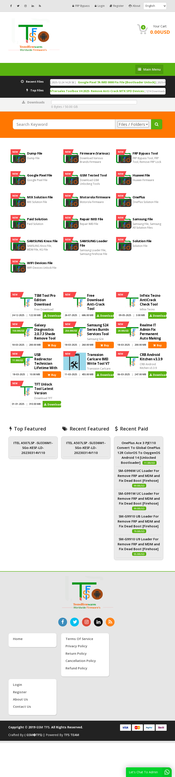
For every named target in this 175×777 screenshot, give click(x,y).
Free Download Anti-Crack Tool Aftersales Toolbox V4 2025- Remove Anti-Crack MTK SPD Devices (88, 91)
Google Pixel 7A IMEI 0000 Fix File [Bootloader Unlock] (132, 82)
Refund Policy (76, 668)
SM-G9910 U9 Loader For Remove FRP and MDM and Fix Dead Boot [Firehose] (139, 544)
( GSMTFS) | (35, 735)
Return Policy (76, 653)
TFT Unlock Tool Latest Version (43, 388)
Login (100, 5)
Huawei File (141, 175)
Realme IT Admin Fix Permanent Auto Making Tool (150, 334)
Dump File (34, 153)
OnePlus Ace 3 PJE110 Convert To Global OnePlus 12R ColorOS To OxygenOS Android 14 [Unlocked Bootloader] (138, 453)
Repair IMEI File (91, 219)
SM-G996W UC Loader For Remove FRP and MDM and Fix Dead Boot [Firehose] (139, 475)
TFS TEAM (71, 735)
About (134, 5)
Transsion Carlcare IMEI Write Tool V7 (98, 359)
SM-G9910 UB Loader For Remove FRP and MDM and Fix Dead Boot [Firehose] (139, 521)
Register (117, 5)
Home (18, 639)
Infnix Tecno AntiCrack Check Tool (150, 300)
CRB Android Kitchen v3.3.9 (151, 356)
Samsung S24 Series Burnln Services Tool (98, 329)
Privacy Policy (76, 646)
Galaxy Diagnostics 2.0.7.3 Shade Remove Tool (45, 332)
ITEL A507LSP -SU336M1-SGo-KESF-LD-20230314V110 (33, 448)
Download (52, 316)
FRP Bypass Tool (145, 153)
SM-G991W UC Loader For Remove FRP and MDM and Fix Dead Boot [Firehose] (139, 498)
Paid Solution (37, 219)
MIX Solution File (40, 197)
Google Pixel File (39, 175)
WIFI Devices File (40, 263)
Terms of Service (79, 639)
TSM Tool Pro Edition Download (44, 300)
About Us (20, 699)
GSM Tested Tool (93, 175)
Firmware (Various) (94, 153)
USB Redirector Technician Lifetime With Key (45, 363)
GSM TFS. (43, 727)
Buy (52, 345)
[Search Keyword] (64, 124)
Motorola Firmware (95, 197)
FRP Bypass (81, 5)
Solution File (142, 241)
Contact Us (22, 706)
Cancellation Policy (81, 660)
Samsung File (143, 219)
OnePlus (139, 197)
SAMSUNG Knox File (42, 241)
